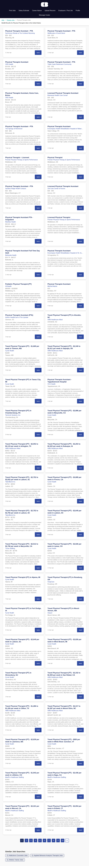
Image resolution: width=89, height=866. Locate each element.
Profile (78, 10)
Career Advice (37, 10)
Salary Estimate (24, 10)
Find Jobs (12, 10)
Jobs (3, 20)
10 (62, 840)
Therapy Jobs (11, 20)
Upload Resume (50, 10)
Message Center (44, 15)
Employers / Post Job (65, 10)
